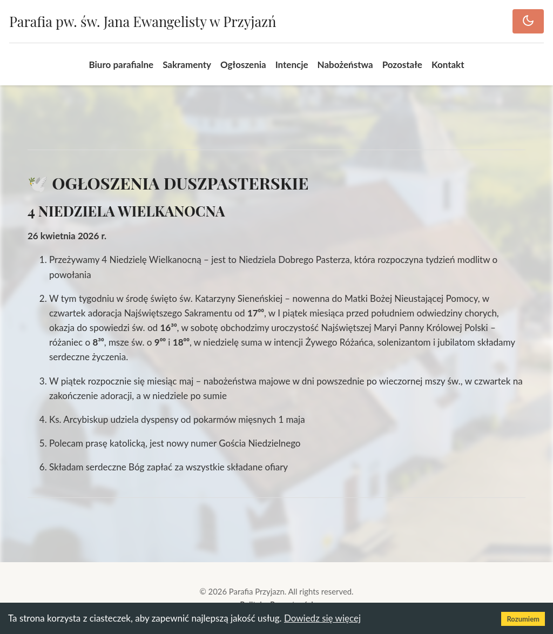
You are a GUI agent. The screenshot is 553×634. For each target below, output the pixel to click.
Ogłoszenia (243, 64)
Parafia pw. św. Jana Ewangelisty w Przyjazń (142, 21)
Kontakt (447, 64)
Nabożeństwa (345, 64)
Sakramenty (187, 64)
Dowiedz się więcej (322, 618)
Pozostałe (402, 64)
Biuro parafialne (121, 64)
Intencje (291, 64)
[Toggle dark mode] (528, 21)
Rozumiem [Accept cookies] (523, 619)
